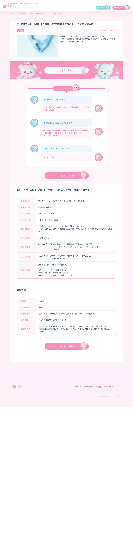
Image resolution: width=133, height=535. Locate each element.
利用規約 (102, 397)
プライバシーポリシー (114, 397)
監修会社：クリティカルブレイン (107, 387)
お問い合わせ (88, 387)
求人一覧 (78, 387)
